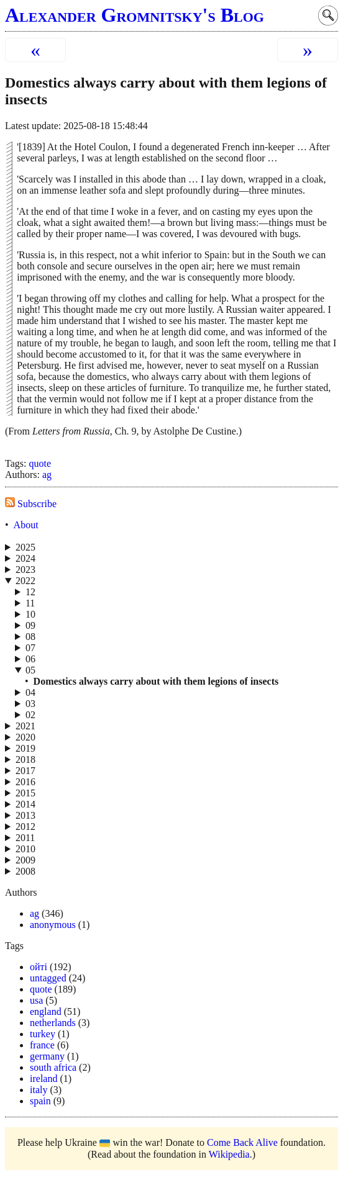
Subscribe (31, 503)
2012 (25, 826)
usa (36, 1000)
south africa (53, 1067)
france (42, 1045)
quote (40, 463)
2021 (25, 726)
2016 (25, 782)
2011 (25, 837)
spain (40, 1101)
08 (30, 636)
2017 (25, 770)
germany (47, 1056)
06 (30, 659)
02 (30, 714)
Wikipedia (229, 1154)
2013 (25, 815)
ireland (43, 1078)
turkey (42, 1034)
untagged (48, 978)
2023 (25, 569)
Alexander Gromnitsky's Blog (134, 15)
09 (30, 625)
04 (30, 692)
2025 (25, 547)
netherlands (53, 1022)
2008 (25, 871)
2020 (25, 737)
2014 (25, 804)
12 (30, 592)
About (26, 525)
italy (38, 1089)
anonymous (53, 924)
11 (30, 603)
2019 (25, 748)
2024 (25, 558)
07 (30, 647)
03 (30, 703)
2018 (25, 759)
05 (30, 670)
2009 (25, 860)
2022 (25, 580)
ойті (38, 967)
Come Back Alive (242, 1142)
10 (30, 614)
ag (47, 474)
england (46, 1011)
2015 (25, 793)
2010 (25, 849)
